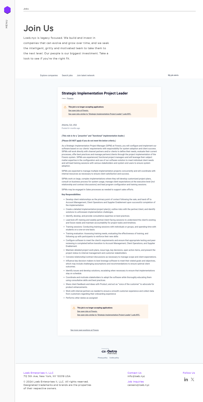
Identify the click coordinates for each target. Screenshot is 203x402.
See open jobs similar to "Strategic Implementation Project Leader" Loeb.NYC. (99, 114)
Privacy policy (102, 358)
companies (49, 75)
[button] (7, 24)
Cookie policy (114, 358)
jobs (67, 75)
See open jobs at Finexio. (78, 110)
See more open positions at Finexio (85, 330)
